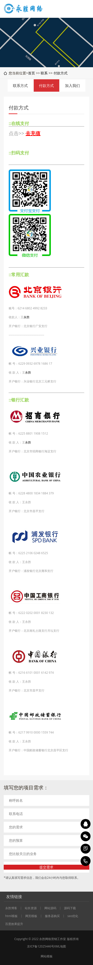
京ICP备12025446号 (40, 946)
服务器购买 (52, 916)
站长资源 (31, 908)
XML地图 (60, 946)
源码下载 (70, 908)
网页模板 (31, 916)
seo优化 (72, 916)
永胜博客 (11, 908)
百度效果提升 (14, 924)
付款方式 (60, 73)
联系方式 (20, 85)
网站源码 (50, 908)
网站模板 (47, 956)
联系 (44, 73)
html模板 (11, 916)
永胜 (27, 317)
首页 (31, 73)
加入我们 (72, 85)
